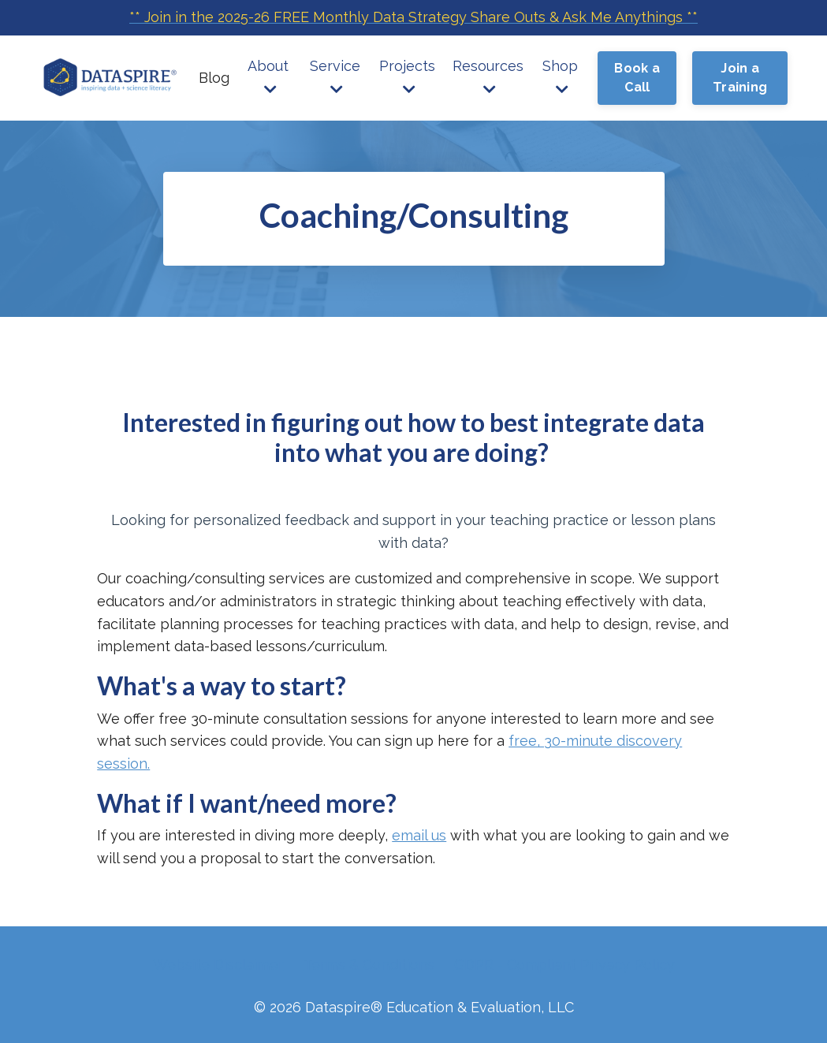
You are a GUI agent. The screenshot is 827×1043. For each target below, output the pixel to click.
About (268, 77)
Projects (407, 77)
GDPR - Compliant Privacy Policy (564, 964)
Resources (488, 77)
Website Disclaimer (218, 964)
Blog (214, 77)
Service (335, 77)
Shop (560, 77)
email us (419, 835)
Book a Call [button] (637, 78)
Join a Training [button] (740, 78)
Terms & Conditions (369, 964)
